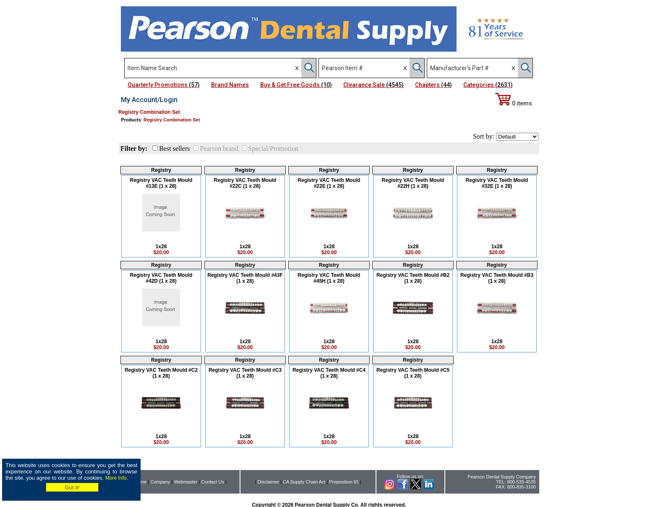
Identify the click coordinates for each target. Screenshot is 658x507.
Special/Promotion (273, 148)
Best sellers (174, 148)
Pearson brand (219, 148)
